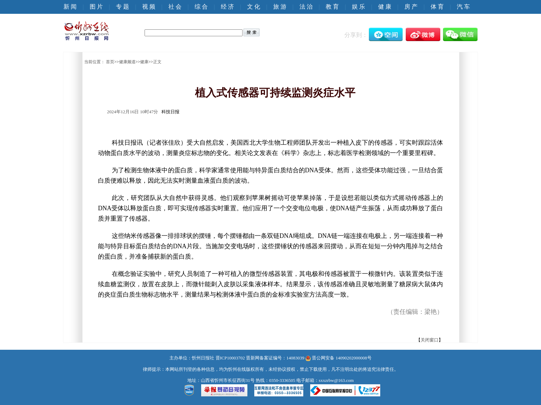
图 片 (96, 6)
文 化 (253, 6)
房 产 (410, 6)
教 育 (332, 6)
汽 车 (463, 6)
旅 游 (279, 6)
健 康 (384, 6)
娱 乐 (358, 6)
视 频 (148, 6)
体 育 (437, 6)
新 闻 (70, 6)
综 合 (201, 6)
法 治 (306, 6)
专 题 (122, 6)
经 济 (227, 6)
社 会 (174, 6)
